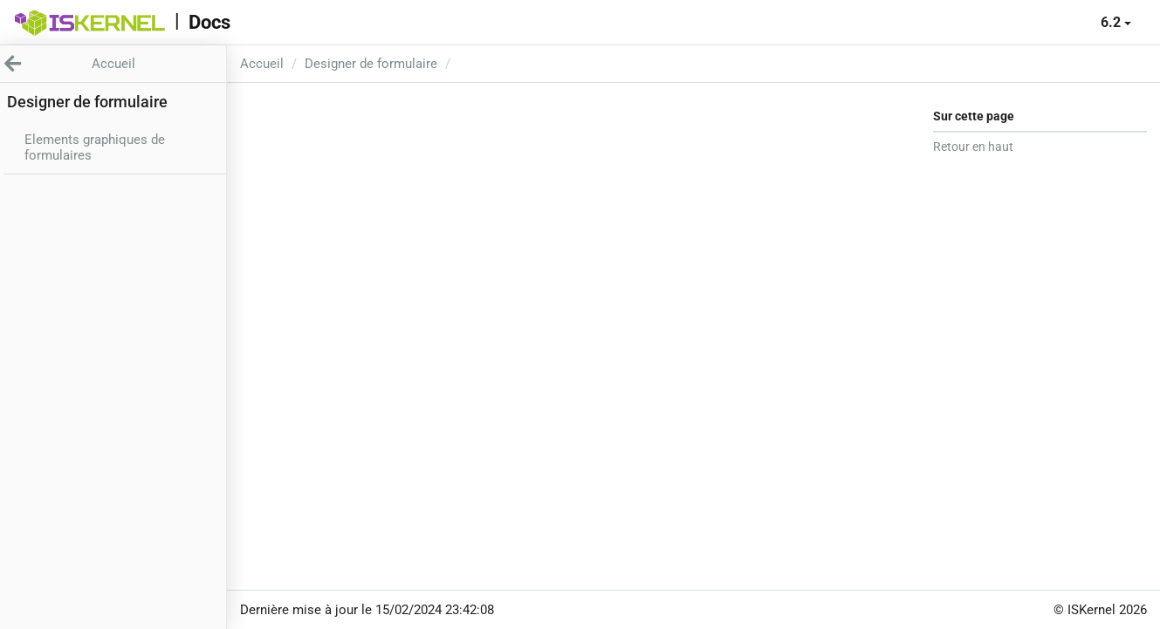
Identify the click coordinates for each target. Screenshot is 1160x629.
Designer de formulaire (371, 64)
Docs (209, 22)
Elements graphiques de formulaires (94, 147)
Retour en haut (973, 147)
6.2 (1116, 22)
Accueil (262, 64)
